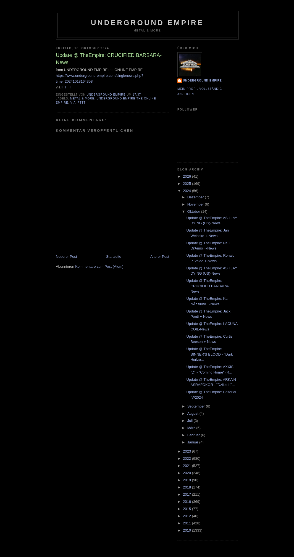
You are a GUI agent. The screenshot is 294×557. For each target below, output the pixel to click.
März (191, 428)
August (193, 413)
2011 (187, 523)
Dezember (196, 197)
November (196, 204)
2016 (187, 502)
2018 (187, 487)
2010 (187, 530)
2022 (187, 458)
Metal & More (82, 98)
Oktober (194, 211)
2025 (187, 184)
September (196, 406)
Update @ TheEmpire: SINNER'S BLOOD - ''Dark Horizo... (209, 354)
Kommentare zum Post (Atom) (99, 266)
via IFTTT (78, 102)
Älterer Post (159, 256)
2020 (187, 473)
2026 (187, 176)
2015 (187, 509)
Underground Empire (147, 23)
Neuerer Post (66, 256)
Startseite (113, 256)
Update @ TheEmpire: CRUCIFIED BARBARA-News (207, 285)
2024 (187, 191)
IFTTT (66, 87)
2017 (187, 494)
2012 (187, 516)
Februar (194, 435)
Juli (190, 421)
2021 (187, 466)
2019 (187, 480)
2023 (187, 451)
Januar (193, 442)
